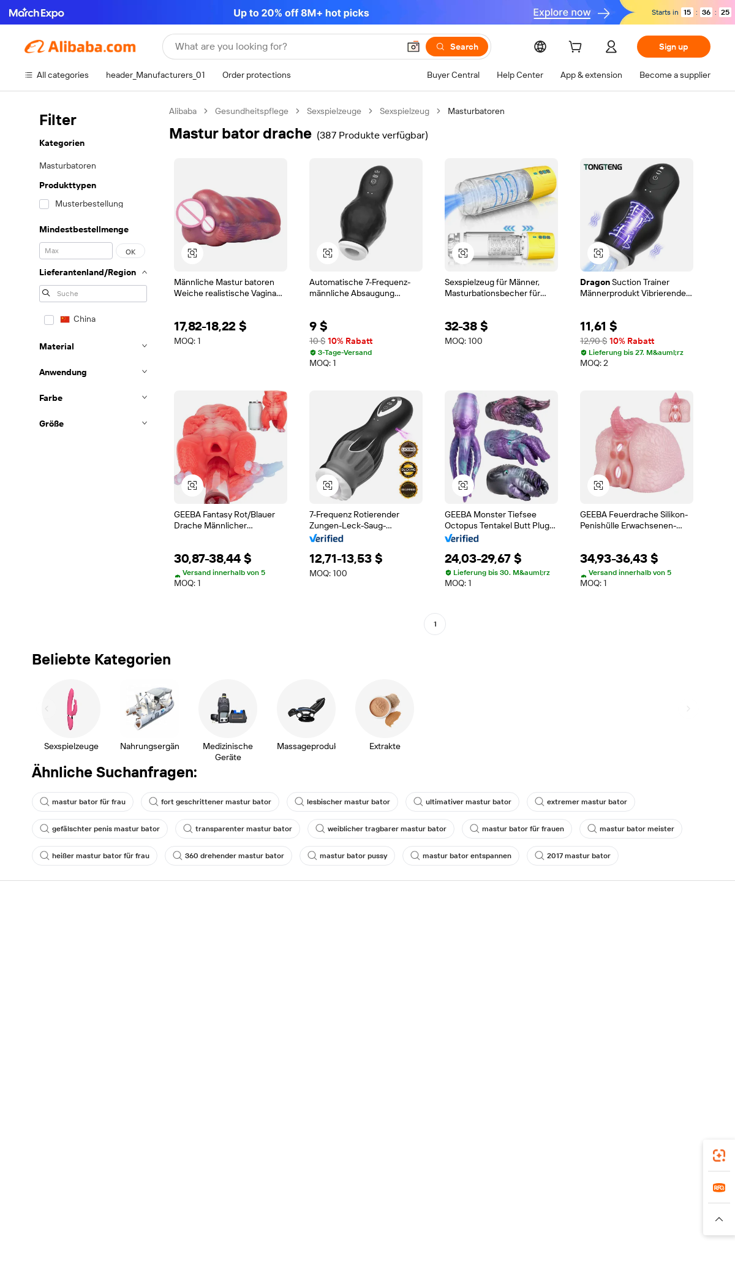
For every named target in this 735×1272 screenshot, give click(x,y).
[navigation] (93, 369)
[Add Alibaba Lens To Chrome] (189, 1152)
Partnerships (471, 1006)
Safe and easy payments (211, 950)
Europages (561, 1206)
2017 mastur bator (573, 856)
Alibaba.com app (496, 1152)
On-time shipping (198, 997)
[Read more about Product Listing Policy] (262, 1224)
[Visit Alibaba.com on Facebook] (593, 1055)
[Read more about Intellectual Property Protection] (374, 1224)
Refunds (40, 1006)
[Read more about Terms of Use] (531, 1224)
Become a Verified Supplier (498, 983)
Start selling (469, 937)
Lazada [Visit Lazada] (384, 1206)
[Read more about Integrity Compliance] (606, 1224)
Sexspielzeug (404, 111)
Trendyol (514, 1206)
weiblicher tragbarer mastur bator (381, 829)
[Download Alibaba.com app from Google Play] (669, 1152)
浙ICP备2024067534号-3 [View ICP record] (664, 1248)
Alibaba (183, 111)
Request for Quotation (348, 937)
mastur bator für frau (83, 802)
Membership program (347, 960)
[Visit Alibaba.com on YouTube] (667, 1055)
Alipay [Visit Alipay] (349, 1206)
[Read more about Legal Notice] (187, 1224)
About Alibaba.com (624, 937)
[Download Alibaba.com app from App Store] (579, 1152)
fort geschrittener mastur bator (210, 802)
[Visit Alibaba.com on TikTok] (685, 1055)
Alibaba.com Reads (342, 1006)
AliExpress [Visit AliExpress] (176, 1206)
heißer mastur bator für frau (94, 856)
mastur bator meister (630, 829)
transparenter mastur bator (237, 829)
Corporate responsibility (634, 960)
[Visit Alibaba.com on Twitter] (630, 1055)
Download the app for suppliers (506, 1030)
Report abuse (50, 1030)
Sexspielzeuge (334, 111)
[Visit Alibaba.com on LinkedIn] (611, 1055)
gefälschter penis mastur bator (100, 829)
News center (612, 983)
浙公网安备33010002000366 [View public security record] (542, 1248)
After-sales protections (209, 1020)
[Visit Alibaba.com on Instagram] (648, 1055)
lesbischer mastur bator (342, 802)
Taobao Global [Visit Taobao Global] (434, 1206)
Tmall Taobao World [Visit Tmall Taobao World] (291, 1206)
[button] (413, 46)
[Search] (457, 46)
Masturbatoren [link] (476, 111)
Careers (603, 1006)
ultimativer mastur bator (462, 802)
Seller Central (473, 960)
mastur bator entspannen (460, 856)
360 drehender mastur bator (228, 856)
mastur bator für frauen (517, 829)
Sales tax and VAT (339, 983)
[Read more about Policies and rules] (122, 1224)
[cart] (577, 48)
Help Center (47, 937)
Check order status (61, 983)
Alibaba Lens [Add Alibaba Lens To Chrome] (67, 1152)
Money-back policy (201, 973)
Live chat (41, 960)
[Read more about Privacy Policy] (470, 1224)
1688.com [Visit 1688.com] (225, 1206)
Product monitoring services (219, 1043)
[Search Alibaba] (285, 46)
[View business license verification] (473, 1249)
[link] (719, 1155)
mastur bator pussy (347, 856)
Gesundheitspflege (251, 111)
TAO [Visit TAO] (480, 1206)
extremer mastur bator (581, 802)
